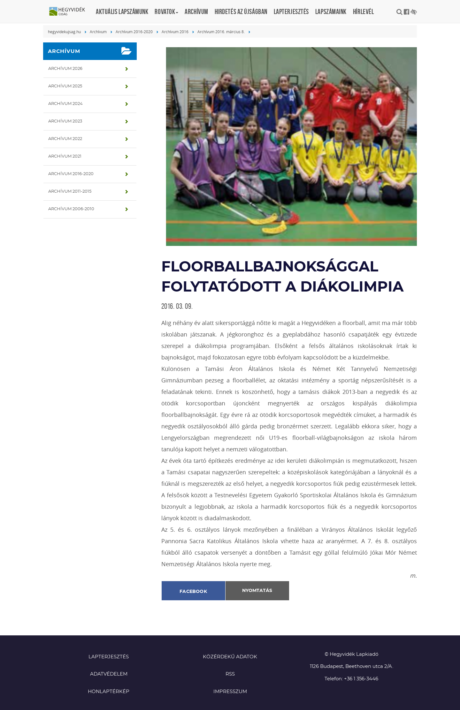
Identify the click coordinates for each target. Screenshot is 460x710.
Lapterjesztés (291, 11)
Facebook (193, 591)
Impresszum (230, 691)
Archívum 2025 (65, 86)
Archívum (196, 11)
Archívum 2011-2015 (69, 191)
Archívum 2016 (175, 31)
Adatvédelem (108, 674)
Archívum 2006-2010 (71, 209)
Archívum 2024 (65, 104)
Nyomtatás (257, 590)
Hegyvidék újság (70, 12)
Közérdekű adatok (230, 657)
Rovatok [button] (166, 11)
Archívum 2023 (65, 121)
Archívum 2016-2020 (134, 31)
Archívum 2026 (65, 69)
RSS (230, 674)
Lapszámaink (331, 11)
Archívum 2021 (64, 156)
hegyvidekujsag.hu (64, 31)
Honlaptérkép (108, 691)
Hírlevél (363, 11)
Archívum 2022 (65, 139)
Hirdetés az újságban (241, 11)
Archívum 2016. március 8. (221, 31)
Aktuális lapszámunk (122, 11)
